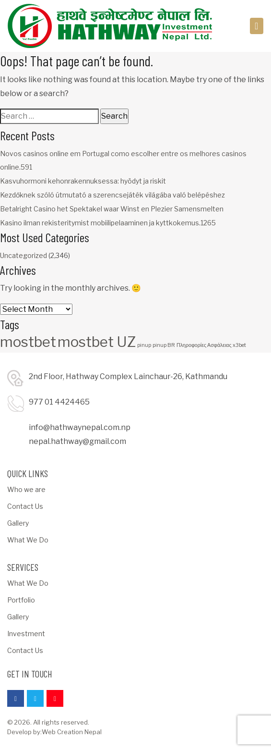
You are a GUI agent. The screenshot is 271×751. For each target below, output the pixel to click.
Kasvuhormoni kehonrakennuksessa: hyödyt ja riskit (83, 181)
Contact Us (25, 506)
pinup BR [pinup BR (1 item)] (164, 345)
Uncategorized (23, 255)
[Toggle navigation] (257, 26)
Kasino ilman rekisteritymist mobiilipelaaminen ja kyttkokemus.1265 (108, 223)
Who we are (26, 489)
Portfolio (21, 600)
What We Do (27, 540)
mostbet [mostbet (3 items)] (28, 341)
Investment (26, 633)
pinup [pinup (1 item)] (144, 345)
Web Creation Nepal (72, 732)
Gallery (18, 523)
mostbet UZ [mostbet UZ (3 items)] (97, 341)
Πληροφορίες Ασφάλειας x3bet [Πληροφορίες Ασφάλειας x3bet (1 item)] (211, 345)
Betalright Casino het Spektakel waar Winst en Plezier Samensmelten (112, 209)
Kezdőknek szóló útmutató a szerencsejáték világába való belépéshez (112, 195)
